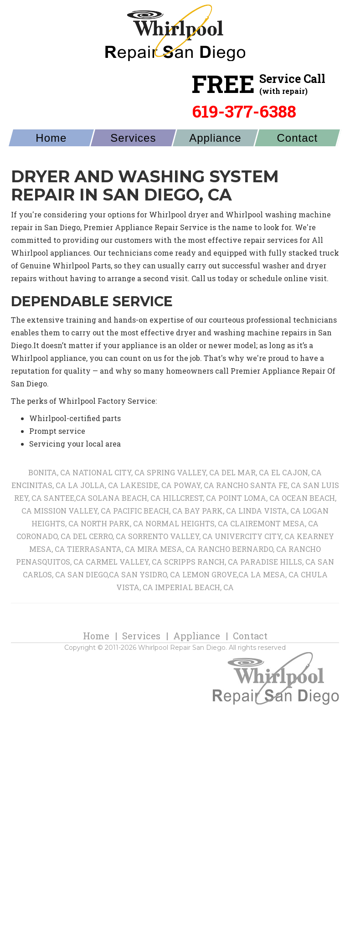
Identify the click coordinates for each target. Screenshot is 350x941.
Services (133, 146)
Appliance (215, 146)
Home (51, 146)
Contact (297, 146)
